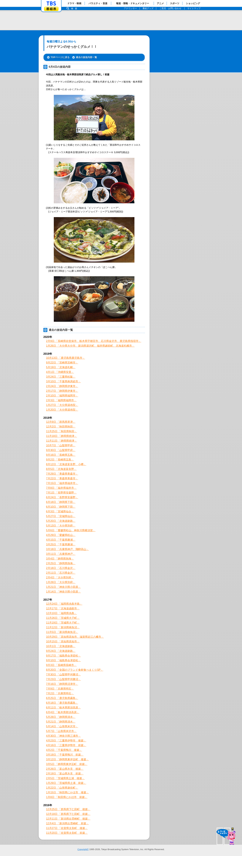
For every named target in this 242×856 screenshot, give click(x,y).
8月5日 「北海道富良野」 (61, 469)
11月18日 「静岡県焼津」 (61, 436)
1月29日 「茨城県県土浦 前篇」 (66, 783)
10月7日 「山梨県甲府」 (60, 445)
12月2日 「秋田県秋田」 (60, 426)
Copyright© (83, 849)
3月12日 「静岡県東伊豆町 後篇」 (67, 759)
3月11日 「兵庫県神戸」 (60, 553)
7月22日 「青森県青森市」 (62, 478)
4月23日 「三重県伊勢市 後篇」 (66, 740)
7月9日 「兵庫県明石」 (60, 688)
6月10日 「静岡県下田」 (60, 506)
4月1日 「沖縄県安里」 (60, 372)
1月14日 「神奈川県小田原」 (63, 591)
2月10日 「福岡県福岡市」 (62, 395)
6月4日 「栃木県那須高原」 (62, 712)
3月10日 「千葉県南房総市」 (63, 381)
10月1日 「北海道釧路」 (60, 646)
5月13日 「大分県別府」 (60, 525)
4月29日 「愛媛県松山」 (60, 535)
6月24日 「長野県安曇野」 (62, 497)
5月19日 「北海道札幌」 (60, 367)
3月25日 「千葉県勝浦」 (60, 544)
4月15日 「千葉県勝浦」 (60, 539)
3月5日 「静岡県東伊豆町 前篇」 (66, 764)
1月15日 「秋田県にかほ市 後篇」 (67, 792)
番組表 (51, 9)
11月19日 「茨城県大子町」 (63, 622)
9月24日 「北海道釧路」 (60, 650)
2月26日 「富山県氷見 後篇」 (65, 768)
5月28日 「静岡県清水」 (60, 717)
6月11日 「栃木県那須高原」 (63, 707)
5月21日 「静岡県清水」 (60, 721)
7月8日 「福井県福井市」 (61, 487)
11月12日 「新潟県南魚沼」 (63, 627)
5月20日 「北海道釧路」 (60, 520)
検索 (75, 8)
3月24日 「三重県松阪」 (60, 376)
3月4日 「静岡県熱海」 (60, 558)
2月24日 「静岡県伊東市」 (62, 386)
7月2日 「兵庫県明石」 (60, 693)
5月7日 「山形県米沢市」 (61, 731)
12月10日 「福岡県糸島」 (61, 613)
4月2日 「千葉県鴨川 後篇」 (64, 750)
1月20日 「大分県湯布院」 (62, 409)
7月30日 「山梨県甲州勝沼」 (63, 674)
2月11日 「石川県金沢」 (60, 572)
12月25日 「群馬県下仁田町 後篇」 (68, 809)
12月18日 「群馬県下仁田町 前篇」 (68, 814)
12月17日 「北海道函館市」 (63, 608)
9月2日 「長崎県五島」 (60, 459)
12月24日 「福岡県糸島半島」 (64, 603)
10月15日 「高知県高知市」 (63, 641)
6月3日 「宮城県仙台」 (60, 511)
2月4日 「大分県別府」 (60, 577)
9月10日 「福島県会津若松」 (63, 660)
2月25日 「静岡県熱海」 (60, 563)
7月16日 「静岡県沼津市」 (62, 684)
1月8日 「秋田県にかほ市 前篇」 (66, 797)
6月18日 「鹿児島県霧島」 (62, 702)
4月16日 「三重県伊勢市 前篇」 (66, 745)
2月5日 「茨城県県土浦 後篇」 (65, 778)
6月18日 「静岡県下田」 (60, 502)
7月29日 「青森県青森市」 (62, 473)
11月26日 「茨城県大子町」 (63, 617)
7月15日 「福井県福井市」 (62, 483)
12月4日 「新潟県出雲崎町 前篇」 (67, 823)
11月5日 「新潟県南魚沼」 (62, 632)
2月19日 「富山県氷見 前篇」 (65, 773)
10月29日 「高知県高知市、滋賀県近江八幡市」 (75, 636)
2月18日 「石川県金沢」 (60, 568)
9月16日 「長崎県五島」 (60, 454)
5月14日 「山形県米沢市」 (62, 726)
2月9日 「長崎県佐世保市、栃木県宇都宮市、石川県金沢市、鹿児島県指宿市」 (93, 341)
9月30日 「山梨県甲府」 (60, 450)
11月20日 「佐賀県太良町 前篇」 (67, 832)
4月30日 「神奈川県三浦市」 (63, 735)
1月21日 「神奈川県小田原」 (63, 586)
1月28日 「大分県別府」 (60, 582)
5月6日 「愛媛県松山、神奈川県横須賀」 (70, 530)
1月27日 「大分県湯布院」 (62, 405)
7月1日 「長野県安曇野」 (61, 492)
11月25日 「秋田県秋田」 (61, 431)
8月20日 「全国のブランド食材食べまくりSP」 (74, 669)
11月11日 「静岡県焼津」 (61, 440)
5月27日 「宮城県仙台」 (60, 516)
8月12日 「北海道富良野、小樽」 (66, 464)
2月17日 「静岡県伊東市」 (62, 390)
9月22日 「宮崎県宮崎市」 (62, 362)
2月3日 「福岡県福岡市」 (61, 400)
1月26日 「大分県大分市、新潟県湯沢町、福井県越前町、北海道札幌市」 (90, 345)
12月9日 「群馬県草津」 (60, 421)
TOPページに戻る (60, 57)
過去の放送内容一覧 (86, 57)
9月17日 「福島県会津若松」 (63, 655)
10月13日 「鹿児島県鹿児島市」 (65, 357)
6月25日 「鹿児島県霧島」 (62, 698)
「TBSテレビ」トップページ (51, 3)
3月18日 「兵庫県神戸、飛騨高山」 (67, 549)
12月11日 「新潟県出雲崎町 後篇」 (68, 818)
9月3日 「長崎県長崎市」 (61, 665)
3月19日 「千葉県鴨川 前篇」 (65, 754)
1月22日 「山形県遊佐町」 (62, 787)
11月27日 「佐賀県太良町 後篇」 (67, 828)
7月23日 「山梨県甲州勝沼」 (63, 679)
